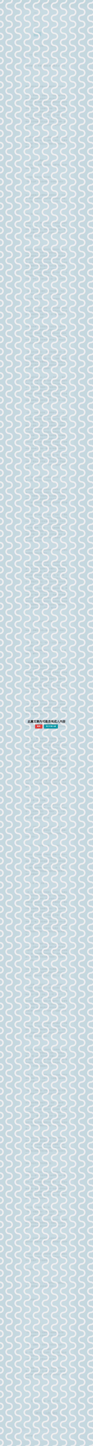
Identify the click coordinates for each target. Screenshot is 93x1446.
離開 (38, 726)
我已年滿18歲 (51, 726)
